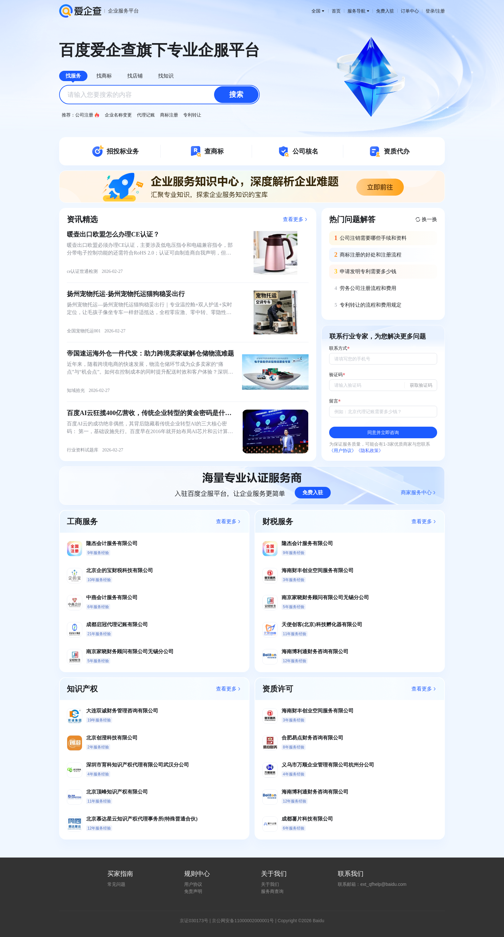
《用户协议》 (342, 450)
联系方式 (338, 348)
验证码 (336, 374)
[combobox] (159, 94)
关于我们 (270, 884)
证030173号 (196, 920)
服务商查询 (272, 891)
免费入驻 (385, 11)
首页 (336, 11)
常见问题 (116, 884)
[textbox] (159, 94)
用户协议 (193, 884)
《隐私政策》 (369, 450)
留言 (333, 401)
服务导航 (358, 11)
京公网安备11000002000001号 (243, 920)
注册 (440, 11)
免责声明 (193, 891)
